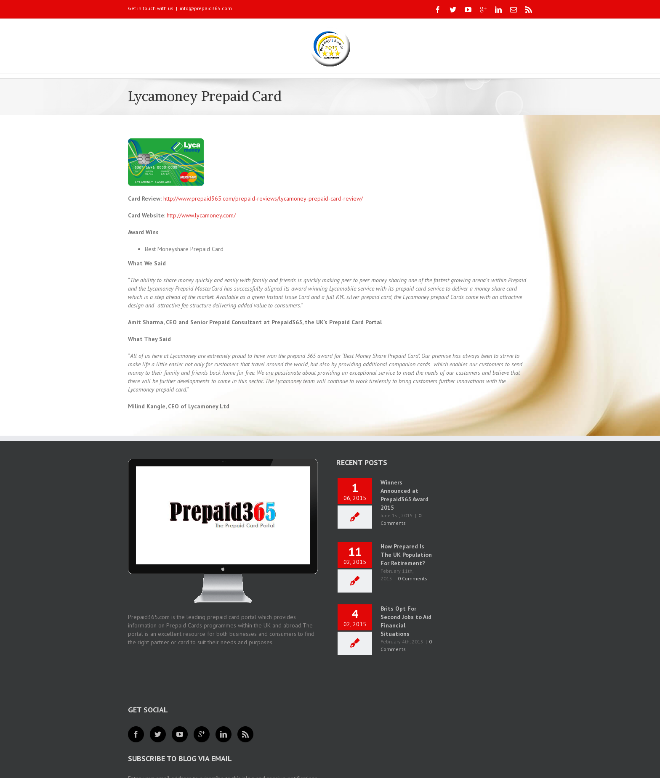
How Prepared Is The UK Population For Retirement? (406, 554)
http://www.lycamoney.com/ (201, 215)
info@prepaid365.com (206, 8)
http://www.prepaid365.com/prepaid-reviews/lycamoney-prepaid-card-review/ (263, 198)
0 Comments (412, 578)
